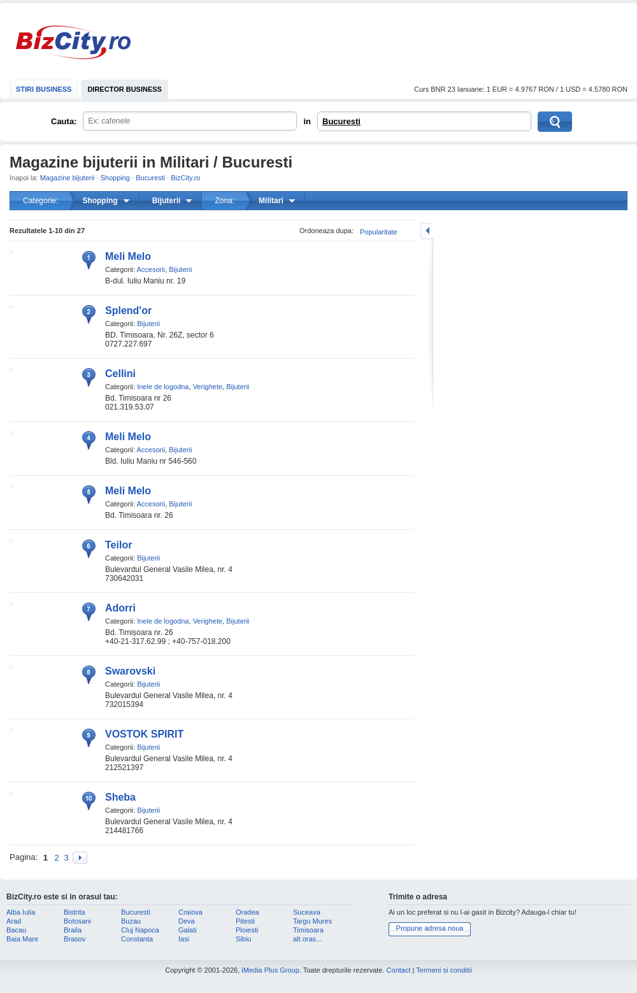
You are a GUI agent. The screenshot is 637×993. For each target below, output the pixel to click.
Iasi (183, 939)
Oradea (247, 912)
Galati (187, 930)
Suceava (306, 912)
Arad (13, 921)
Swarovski (130, 671)
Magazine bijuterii (67, 178)
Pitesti (245, 921)
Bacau (16, 930)
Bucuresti (341, 121)
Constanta (137, 939)
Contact (399, 970)
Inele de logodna (163, 386)
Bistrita (74, 912)
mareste (426, 231)
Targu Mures (312, 921)
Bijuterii (180, 269)
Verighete (207, 386)
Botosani (77, 921)
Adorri (120, 608)
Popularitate (378, 232)
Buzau (131, 921)
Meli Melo (128, 256)
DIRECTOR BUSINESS (124, 89)
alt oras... (307, 939)
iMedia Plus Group (270, 970)
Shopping (116, 178)
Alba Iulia (20, 912)
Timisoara (308, 930)
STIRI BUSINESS (43, 89)
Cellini (120, 373)
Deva (186, 921)
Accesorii (151, 269)
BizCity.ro (73, 42)
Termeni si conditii (443, 970)
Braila (73, 930)
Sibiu (243, 939)
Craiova (190, 912)
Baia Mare (22, 939)
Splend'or (128, 310)
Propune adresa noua (430, 928)
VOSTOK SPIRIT (144, 734)
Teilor (118, 544)
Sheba (120, 797)
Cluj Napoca (140, 930)
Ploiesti (247, 930)
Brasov (74, 939)
